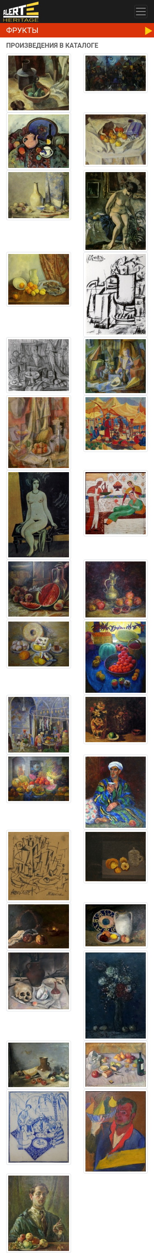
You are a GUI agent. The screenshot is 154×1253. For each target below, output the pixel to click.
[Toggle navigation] (140, 11)
